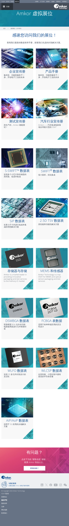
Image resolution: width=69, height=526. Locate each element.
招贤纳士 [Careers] (58, 1)
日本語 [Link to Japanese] (12, 1)
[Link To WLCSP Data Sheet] (52, 367)
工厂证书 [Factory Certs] (42, 1)
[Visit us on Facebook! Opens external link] (50, 495)
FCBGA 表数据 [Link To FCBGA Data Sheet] (52, 330)
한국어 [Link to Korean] (7, 1)
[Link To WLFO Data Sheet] (17, 367)
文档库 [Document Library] (36, 1)
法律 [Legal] (2, 517)
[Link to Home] (6, 487)
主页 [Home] (4, 38)
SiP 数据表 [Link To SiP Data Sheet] (17, 231)
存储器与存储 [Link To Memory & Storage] (17, 281)
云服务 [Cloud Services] (53, 1)
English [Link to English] (3, 1)
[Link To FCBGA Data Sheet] (52, 318)
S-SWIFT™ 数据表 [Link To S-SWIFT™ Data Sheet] (17, 180)
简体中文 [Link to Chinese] (17, 1)
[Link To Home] (61, 6)
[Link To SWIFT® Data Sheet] (52, 168)
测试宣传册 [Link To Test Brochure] (17, 131)
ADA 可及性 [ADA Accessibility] (5, 504)
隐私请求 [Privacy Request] (4, 513)
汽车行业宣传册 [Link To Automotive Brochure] (51, 131)
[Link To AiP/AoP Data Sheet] (17, 417)
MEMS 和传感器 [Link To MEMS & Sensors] (51, 281)
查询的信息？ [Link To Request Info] (34, 477)
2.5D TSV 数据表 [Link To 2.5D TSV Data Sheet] (52, 230)
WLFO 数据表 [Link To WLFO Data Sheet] (17, 380)
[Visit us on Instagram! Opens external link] (60, 495)
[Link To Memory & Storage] (17, 268)
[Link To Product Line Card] (52, 68)
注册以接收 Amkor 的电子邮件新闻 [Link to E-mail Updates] (19, 494)
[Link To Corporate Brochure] (17, 68)
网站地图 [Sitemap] (4, 520)
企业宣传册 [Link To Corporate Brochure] (17, 81)
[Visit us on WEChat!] (65, 495)
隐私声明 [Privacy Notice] (4, 510)
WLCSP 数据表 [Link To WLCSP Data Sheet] (51, 380)
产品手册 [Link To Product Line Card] (51, 81)
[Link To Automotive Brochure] (52, 118)
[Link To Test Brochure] (17, 118)
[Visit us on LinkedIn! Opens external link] (42, 495)
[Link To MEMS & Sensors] (52, 268)
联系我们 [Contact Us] (64, 1)
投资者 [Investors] (48, 1)
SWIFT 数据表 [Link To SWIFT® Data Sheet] (52, 181)
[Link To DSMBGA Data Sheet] (17, 318)
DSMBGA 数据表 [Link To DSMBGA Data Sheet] (17, 330)
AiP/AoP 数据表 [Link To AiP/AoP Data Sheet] (17, 430)
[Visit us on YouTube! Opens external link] (56, 495)
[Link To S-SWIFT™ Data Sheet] (17, 168)
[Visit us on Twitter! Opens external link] (46, 495)
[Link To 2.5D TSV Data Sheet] (52, 218)
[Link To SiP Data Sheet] (17, 218)
